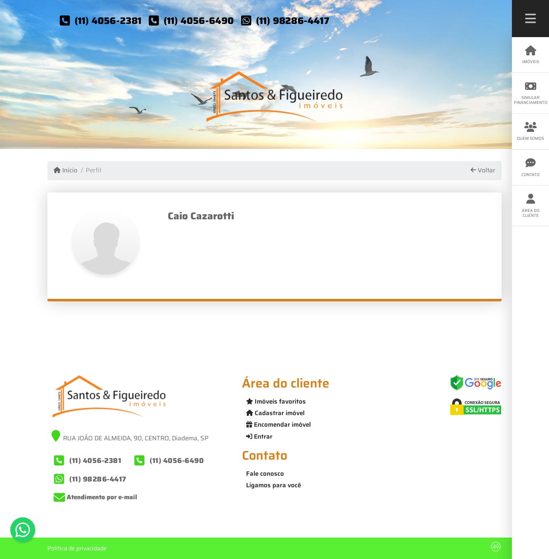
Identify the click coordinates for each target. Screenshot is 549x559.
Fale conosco (265, 474)
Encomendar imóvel (278, 425)
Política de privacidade (77, 548)
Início (65, 170)
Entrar (259, 437)
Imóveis (530, 55)
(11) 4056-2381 (108, 20)
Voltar (483, 170)
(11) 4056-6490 (199, 20)
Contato (530, 167)
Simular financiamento (530, 93)
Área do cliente (530, 206)
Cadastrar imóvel (275, 413)
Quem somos (530, 131)
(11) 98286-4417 (292, 20)
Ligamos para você (273, 485)
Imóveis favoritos (276, 401)
